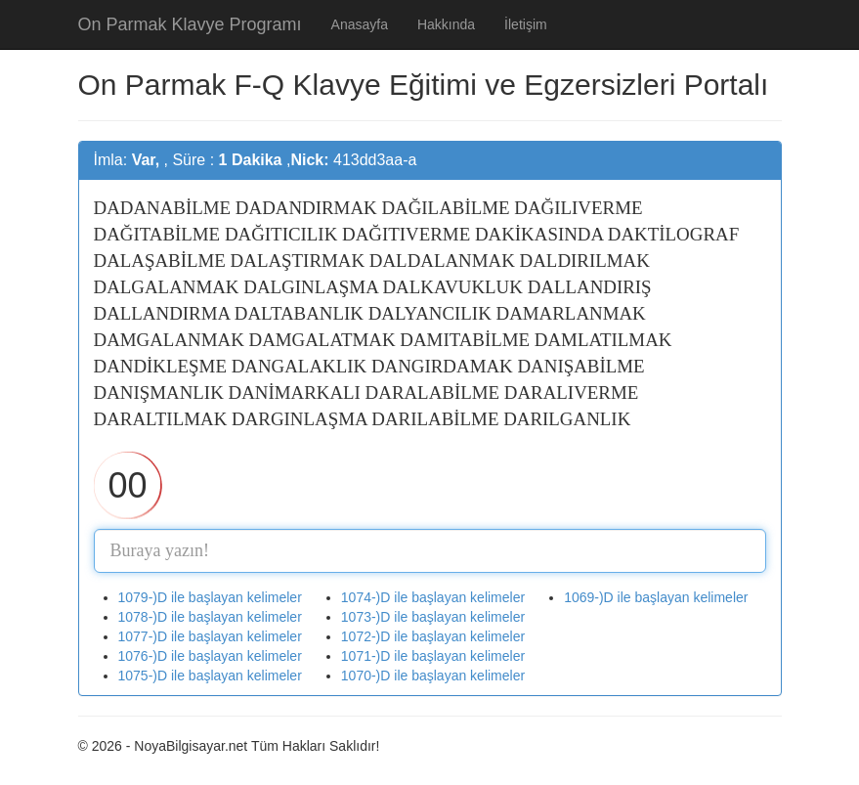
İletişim (525, 24)
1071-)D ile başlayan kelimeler (433, 656)
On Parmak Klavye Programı (190, 24)
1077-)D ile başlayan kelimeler (210, 636)
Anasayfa (359, 24)
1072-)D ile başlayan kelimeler (433, 636)
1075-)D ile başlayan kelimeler (210, 675)
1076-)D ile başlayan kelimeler (210, 656)
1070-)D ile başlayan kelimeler (433, 675)
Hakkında (446, 24)
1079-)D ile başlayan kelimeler (210, 597)
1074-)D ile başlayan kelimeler (433, 597)
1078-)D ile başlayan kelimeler (210, 617)
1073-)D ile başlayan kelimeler (433, 617)
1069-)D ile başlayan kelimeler (656, 597)
